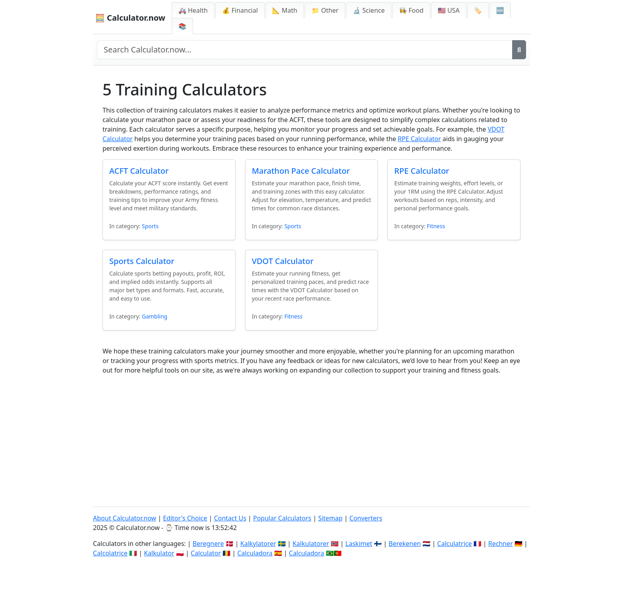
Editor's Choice (185, 518)
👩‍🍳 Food (411, 10)
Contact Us (230, 518)
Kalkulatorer (310, 543)
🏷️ (478, 10)
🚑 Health (193, 10)
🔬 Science (369, 10)
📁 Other (325, 10)
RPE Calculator (419, 138)
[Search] (519, 49)
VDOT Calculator (283, 261)
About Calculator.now (124, 518)
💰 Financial (240, 10)
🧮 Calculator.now (130, 17)
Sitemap (330, 518)
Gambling (154, 316)
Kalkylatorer (258, 543)
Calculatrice (454, 543)
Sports (150, 226)
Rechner (500, 543)
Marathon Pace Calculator (301, 170)
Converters (365, 518)
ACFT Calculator (138, 170)
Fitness (436, 226)
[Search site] (305, 49)
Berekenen (405, 543)
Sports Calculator (141, 261)
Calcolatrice (110, 553)
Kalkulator (159, 553)
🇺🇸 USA (449, 10)
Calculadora (255, 553)
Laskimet (358, 543)
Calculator (206, 553)
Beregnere (208, 543)
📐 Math (284, 10)
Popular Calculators (282, 518)
